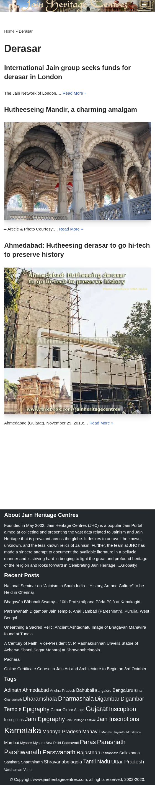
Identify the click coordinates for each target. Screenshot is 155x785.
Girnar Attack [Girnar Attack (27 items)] (74, 710)
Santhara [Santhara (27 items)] (12, 762)
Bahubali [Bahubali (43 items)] (85, 690)
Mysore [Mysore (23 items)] (26, 743)
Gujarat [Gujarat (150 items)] (97, 709)
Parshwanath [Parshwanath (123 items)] (22, 752)
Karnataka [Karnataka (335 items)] (22, 730)
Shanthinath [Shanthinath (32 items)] (32, 762)
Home (9, 31)
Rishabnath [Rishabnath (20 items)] (110, 753)
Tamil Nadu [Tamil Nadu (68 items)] (96, 761)
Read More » (75, 93)
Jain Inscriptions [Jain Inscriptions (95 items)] (118, 719)
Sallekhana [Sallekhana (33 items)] (129, 752)
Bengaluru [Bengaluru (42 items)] (122, 690)
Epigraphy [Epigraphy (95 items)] (36, 709)
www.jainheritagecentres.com (60, 779)
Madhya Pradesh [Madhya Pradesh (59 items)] (61, 731)
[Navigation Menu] (144, 6)
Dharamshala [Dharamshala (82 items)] (40, 698)
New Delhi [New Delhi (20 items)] (53, 743)
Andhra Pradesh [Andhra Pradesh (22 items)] (62, 691)
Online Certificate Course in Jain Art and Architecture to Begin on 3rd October (75, 668)
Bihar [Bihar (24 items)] (138, 690)
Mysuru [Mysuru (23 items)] (39, 743)
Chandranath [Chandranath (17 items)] (13, 699)
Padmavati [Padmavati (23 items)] (70, 743)
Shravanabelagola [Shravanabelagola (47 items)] (63, 762)
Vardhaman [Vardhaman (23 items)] (13, 770)
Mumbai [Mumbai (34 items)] (11, 742)
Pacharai (12, 659)
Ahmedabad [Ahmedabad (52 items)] (35, 690)
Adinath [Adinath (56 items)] (12, 690)
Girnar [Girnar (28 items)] (56, 710)
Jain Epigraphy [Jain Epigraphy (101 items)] (45, 719)
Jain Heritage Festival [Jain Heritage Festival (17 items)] (81, 720)
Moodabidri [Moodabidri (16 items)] (133, 732)
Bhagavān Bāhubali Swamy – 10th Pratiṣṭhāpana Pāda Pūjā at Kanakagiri (72, 601)
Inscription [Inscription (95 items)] (122, 709)
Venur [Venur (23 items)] (27, 770)
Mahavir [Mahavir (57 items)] (91, 731)
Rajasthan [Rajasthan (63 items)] (88, 752)
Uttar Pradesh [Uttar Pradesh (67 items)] (127, 762)
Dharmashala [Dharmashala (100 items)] (76, 698)
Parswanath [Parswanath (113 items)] (58, 752)
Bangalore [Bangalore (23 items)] (103, 690)
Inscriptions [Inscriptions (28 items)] (14, 719)
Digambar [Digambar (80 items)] (107, 699)
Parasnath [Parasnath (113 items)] (111, 742)
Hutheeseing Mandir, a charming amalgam (70, 109)
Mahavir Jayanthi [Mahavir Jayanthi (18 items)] (113, 732)
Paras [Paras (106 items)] (88, 742)
